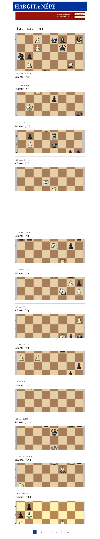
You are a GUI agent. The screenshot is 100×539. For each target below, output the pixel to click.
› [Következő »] (72, 532)
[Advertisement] (50, 211)
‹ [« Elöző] (27, 532)
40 (68, 532)
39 (64, 532)
